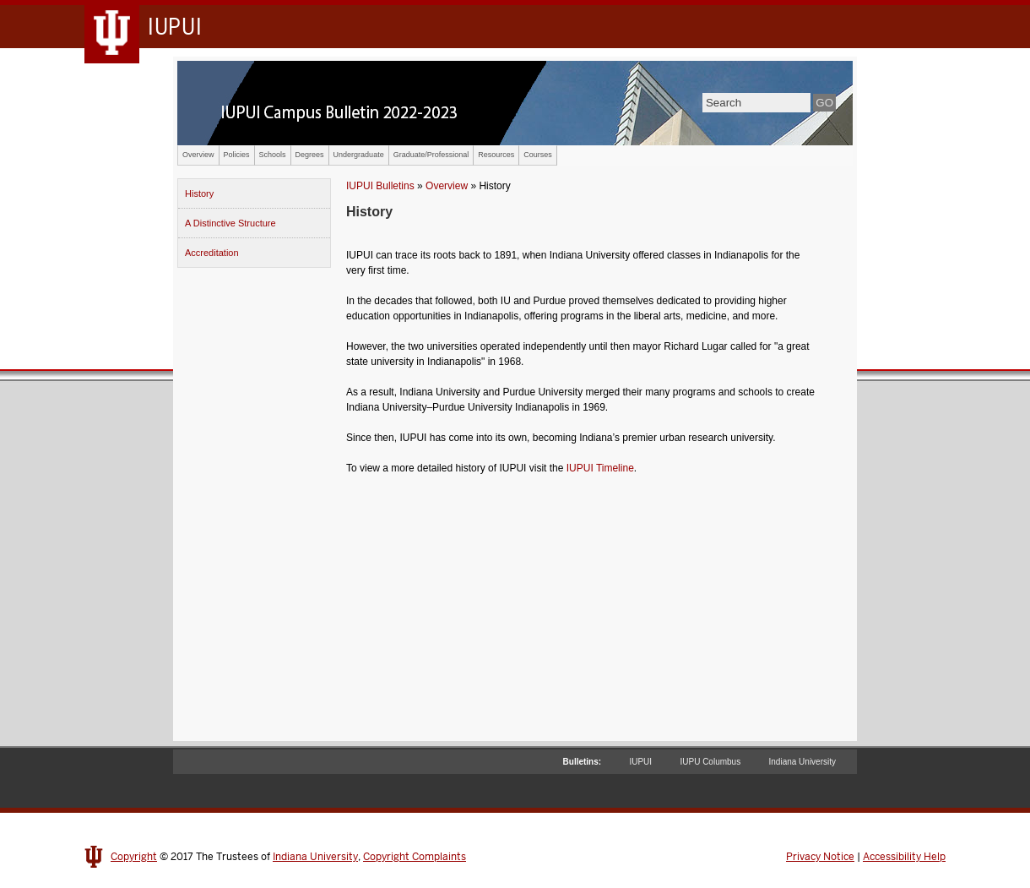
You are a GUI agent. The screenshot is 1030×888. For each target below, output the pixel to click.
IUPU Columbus (710, 761)
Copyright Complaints (414, 856)
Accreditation (212, 253)
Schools (272, 154)
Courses (537, 154)
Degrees (309, 154)
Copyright (134, 856)
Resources (496, 154)
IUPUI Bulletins (380, 186)
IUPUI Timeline (600, 468)
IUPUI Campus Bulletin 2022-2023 (515, 103)
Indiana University (802, 761)
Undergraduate (358, 154)
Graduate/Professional (431, 154)
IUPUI (640, 761)
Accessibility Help (904, 856)
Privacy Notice (820, 856)
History (199, 193)
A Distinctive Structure (230, 223)
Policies (237, 154)
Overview (198, 154)
